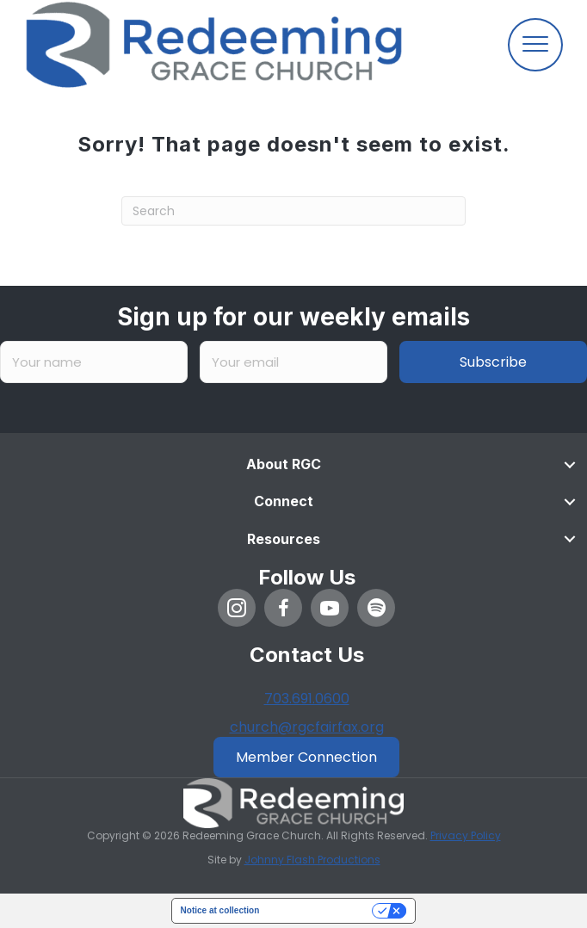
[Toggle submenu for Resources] (569, 539)
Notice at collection (220, 910)
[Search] (293, 211)
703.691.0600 (306, 698)
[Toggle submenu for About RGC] (569, 464)
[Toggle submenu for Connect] (569, 502)
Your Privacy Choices (321, 910)
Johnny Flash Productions (312, 859)
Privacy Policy (465, 835)
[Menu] (535, 44)
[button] (237, 608)
